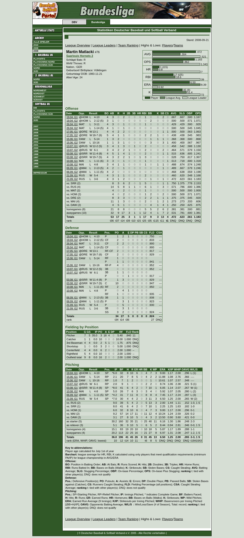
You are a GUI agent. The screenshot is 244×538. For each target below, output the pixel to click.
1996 (35, 160)
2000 (35, 148)
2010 (35, 45)
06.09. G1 (72, 168)
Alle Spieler (41, 42)
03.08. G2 (72, 157)
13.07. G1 (72, 146)
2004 (35, 135)
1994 (35, 166)
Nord (36, 68)
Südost (38, 100)
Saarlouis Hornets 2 (79, 56)
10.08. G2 (72, 164)
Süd (35, 71)
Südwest (39, 96)
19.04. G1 (72, 117)
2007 (35, 126)
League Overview (77, 45)
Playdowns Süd (43, 65)
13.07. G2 (72, 150)
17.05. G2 (72, 135)
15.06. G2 (72, 142)
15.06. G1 (72, 139)
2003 (35, 139)
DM (35, 108)
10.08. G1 (72, 160)
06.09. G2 (72, 171)
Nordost (39, 93)
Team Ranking (128, 45)
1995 (35, 163)
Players (167, 45)
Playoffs (39, 59)
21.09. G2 (72, 179)
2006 (35, 129)
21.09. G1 (72, 175)
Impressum (40, 173)
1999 (35, 151)
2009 (35, 48)
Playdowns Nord (44, 62)
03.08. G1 (72, 153)
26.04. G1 (72, 124)
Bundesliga (98, 22)
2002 (35, 142)
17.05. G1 (72, 131)
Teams (178, 45)
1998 (35, 154)
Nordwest (39, 90)
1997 (35, 157)
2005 (35, 132)
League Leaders (104, 45)
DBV (74, 22)
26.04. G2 (72, 128)
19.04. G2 (72, 120)
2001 (35, 145)
